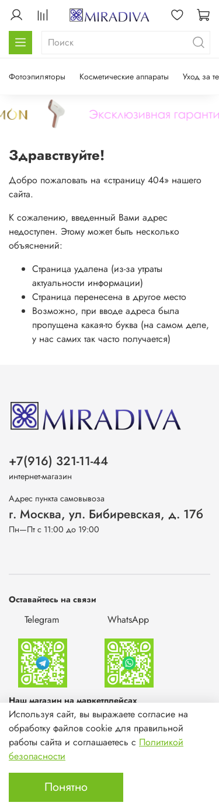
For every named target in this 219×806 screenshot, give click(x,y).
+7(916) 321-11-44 (58, 461)
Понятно (66, 787)
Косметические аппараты (124, 76)
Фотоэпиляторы (37, 76)
